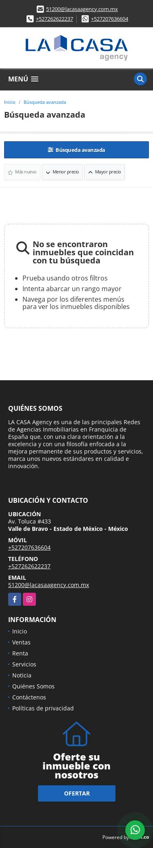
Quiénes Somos (33, 686)
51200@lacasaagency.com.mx (82, 9)
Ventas (21, 642)
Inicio (10, 102)
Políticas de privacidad (43, 708)
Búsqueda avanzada (45, 102)
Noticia (21, 675)
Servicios (24, 664)
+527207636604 (109, 18)
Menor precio (62, 172)
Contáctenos (29, 697)
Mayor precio (104, 172)
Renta (20, 653)
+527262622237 (54, 18)
